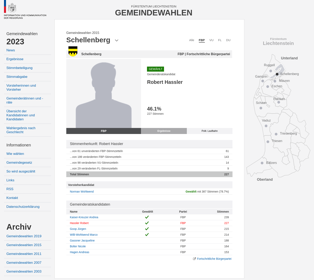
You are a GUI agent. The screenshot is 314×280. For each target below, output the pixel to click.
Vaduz (266, 120)
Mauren (284, 80)
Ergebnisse (14, 59)
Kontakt (12, 198)
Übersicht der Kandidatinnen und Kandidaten (20, 115)
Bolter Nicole (78, 246)
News (10, 50)
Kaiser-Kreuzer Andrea (84, 217)
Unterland (289, 58)
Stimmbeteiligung (19, 68)
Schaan (261, 102)
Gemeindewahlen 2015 (23, 245)
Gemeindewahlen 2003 (23, 271)
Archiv (18, 226)
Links (10, 180)
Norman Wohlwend (82, 191)
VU (211, 40)
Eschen (277, 86)
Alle (191, 40)
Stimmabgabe (16, 77)
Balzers (271, 162)
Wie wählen (15, 154)
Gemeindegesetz (19, 162)
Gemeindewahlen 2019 (23, 236)
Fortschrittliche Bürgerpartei (214, 258)
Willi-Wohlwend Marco (84, 234)
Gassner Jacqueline (82, 240)
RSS (9, 189)
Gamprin (261, 76)
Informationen (18, 145)
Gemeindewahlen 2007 (23, 263)
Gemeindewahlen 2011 (23, 254)
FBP (202, 40)
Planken (279, 99)
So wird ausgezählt (20, 171)
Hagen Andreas (79, 252)
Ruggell (269, 65)
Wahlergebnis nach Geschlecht (20, 130)
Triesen (277, 141)
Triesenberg (288, 133)
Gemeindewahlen (22, 34)
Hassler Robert (79, 223)
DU (228, 40)
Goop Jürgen (78, 228)
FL (220, 40)
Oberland (265, 180)
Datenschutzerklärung (22, 207)
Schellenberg (289, 74)
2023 (15, 41)
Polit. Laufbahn (210, 131)
